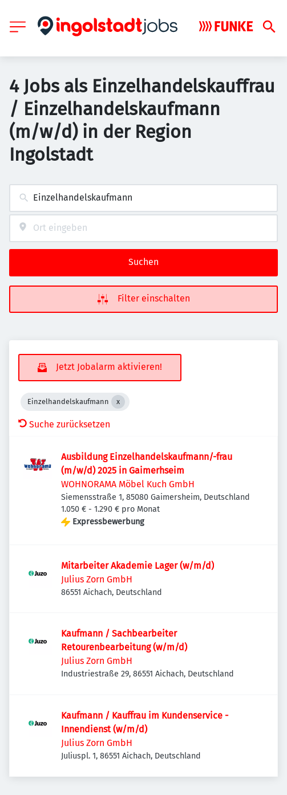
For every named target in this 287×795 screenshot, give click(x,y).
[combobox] (143, 198)
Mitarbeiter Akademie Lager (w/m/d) (137, 565)
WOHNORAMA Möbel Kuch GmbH (128, 484)
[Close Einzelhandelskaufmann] (118, 402)
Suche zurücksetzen (64, 424)
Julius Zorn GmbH (96, 579)
